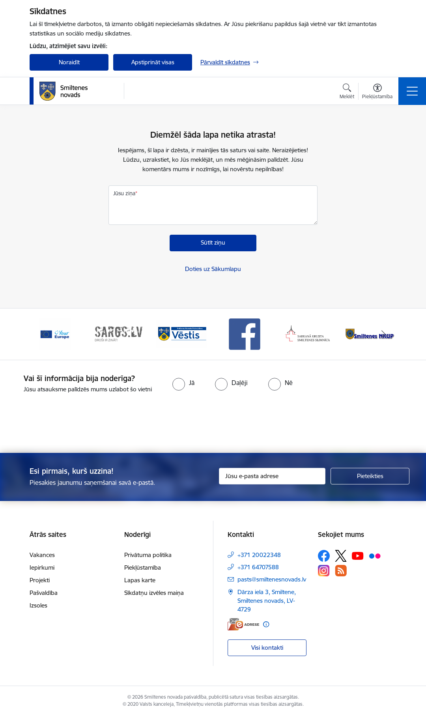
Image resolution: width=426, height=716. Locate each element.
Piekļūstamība (142, 567)
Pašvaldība (44, 592)
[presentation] (213, 423)
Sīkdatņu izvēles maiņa (154, 592)
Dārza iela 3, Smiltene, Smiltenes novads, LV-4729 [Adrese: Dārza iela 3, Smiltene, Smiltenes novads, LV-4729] (266, 600)
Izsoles (38, 605)
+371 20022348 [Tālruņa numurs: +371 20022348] (259, 555)
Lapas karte (139, 580)
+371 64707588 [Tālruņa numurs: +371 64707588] (258, 567)
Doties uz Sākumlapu (213, 269)
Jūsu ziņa (124, 193)
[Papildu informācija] (266, 624)
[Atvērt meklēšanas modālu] (347, 92)
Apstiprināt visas (152, 62)
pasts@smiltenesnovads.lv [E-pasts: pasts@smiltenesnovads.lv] (271, 579)
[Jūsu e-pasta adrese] (272, 476)
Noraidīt (69, 62)
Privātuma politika (148, 555)
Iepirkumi (42, 567)
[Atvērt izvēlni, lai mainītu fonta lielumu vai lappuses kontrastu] (377, 92)
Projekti (40, 580)
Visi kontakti (267, 647)
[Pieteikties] (370, 476)
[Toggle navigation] (412, 91)
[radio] (183, 382)
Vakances (42, 555)
